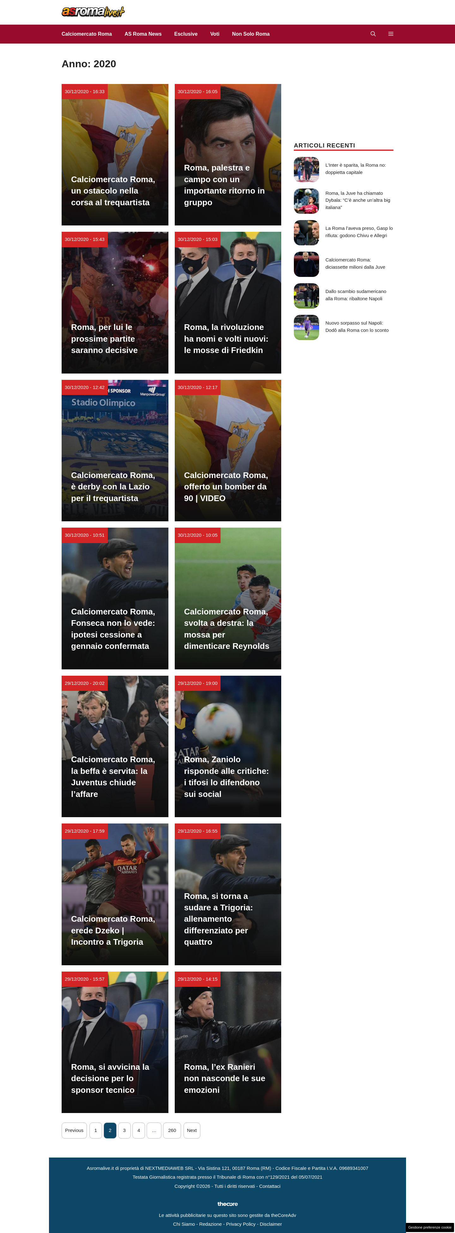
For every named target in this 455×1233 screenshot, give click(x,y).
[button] (373, 34)
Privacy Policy (240, 1224)
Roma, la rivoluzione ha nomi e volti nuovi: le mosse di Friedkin (226, 338)
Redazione (210, 1224)
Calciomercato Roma (87, 34)
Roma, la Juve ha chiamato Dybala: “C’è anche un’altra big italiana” (357, 200)
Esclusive (186, 34)
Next (192, 1130)
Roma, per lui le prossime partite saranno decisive (104, 338)
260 (172, 1130)
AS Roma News (142, 34)
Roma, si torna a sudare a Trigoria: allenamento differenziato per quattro (218, 919)
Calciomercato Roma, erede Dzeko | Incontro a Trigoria (113, 930)
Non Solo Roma (251, 34)
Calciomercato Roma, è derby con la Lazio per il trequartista (113, 486)
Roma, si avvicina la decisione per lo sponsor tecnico (110, 1078)
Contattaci (270, 1186)
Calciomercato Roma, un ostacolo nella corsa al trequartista (113, 191)
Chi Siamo (184, 1224)
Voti (214, 34)
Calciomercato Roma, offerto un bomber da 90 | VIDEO (226, 486)
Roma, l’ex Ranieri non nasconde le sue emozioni (224, 1078)
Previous (74, 1130)
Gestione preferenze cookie (430, 1227)
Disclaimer (271, 1224)
